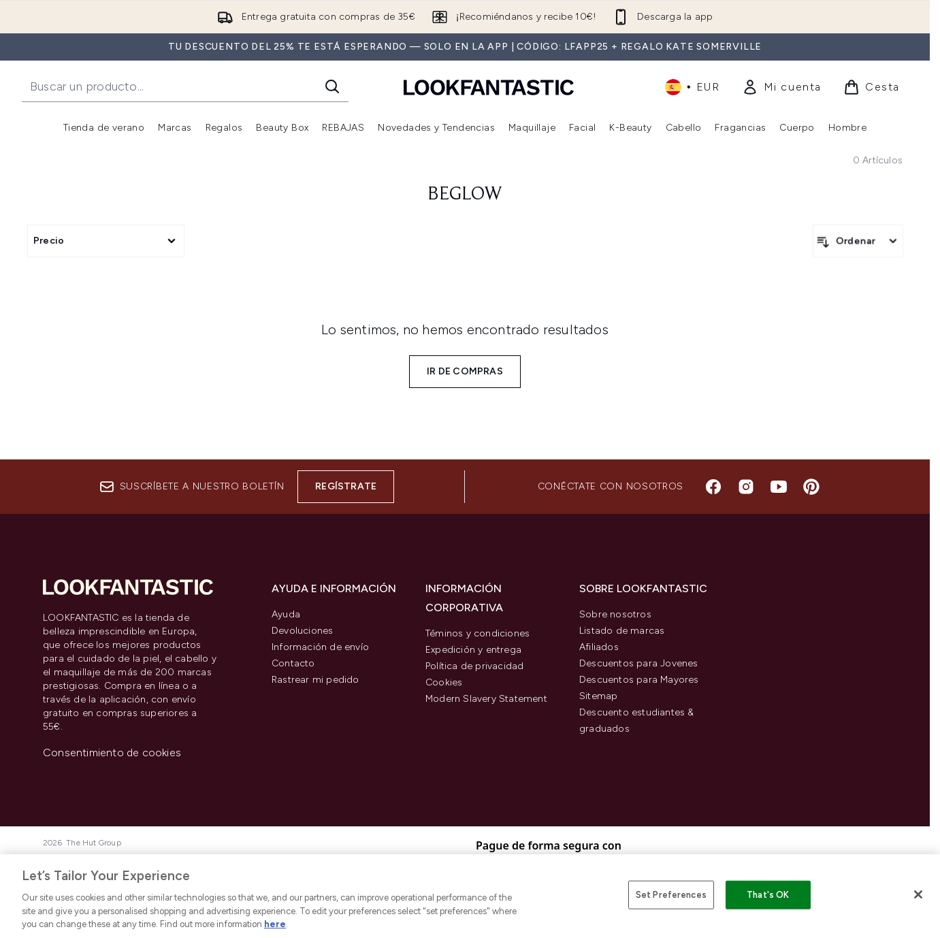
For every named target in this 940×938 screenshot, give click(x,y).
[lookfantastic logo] (489, 86)
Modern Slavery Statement (486, 699)
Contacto (293, 663)
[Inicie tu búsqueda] (185, 86)
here (275, 924)
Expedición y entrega (473, 650)
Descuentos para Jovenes (638, 663)
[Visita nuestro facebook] (713, 486)
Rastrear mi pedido (315, 679)
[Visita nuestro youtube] (778, 486)
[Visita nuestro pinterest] (811, 486)
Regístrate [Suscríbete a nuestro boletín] (345, 486)
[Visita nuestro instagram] (746, 486)
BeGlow (464, 194)
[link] (782, 87)
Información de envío (320, 647)
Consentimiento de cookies (112, 752)
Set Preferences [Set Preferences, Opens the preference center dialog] (671, 895)
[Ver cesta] (871, 87)
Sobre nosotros (615, 614)
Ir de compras (465, 371)
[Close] (918, 894)
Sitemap (598, 696)
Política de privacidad (474, 666)
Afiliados (599, 647)
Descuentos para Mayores (639, 679)
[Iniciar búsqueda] (332, 86)
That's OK (768, 895)
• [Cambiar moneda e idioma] (692, 87)
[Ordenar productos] (858, 241)
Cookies (443, 682)
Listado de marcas (621, 630)
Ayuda (286, 614)
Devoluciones (302, 630)
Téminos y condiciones (477, 633)
